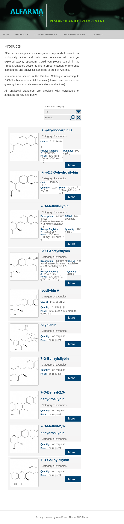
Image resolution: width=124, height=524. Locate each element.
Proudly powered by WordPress (51, 517)
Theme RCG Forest (79, 517)
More (71, 165)
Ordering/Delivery (75, 34)
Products (21, 34)
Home (6, 34)
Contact (98, 34)
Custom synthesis (45, 34)
